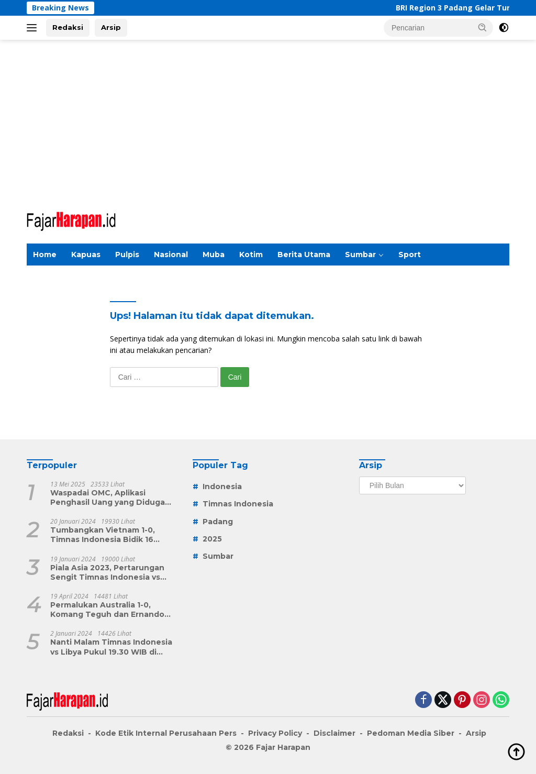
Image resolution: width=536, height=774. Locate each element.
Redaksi (67, 27)
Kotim (251, 254)
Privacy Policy (275, 733)
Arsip (111, 27)
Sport (409, 254)
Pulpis (127, 254)
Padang (218, 521)
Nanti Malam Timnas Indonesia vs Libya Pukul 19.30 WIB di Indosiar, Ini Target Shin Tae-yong (111, 646)
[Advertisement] (268, 123)
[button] (482, 27)
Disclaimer (334, 733)
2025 (212, 539)
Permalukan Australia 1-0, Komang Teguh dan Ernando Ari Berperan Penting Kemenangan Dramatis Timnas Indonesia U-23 (111, 609)
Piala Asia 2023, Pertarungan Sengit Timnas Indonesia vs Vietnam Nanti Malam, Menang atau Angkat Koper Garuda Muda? (111, 572)
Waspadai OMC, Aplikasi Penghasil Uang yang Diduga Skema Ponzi (107, 497)
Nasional (171, 254)
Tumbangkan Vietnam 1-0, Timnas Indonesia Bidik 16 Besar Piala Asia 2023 (102, 534)
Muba (214, 254)
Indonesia (222, 486)
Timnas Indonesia (238, 503)
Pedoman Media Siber (410, 733)
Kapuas (85, 254)
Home (45, 254)
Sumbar (360, 254)
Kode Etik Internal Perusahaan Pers (166, 733)
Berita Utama (303, 254)
